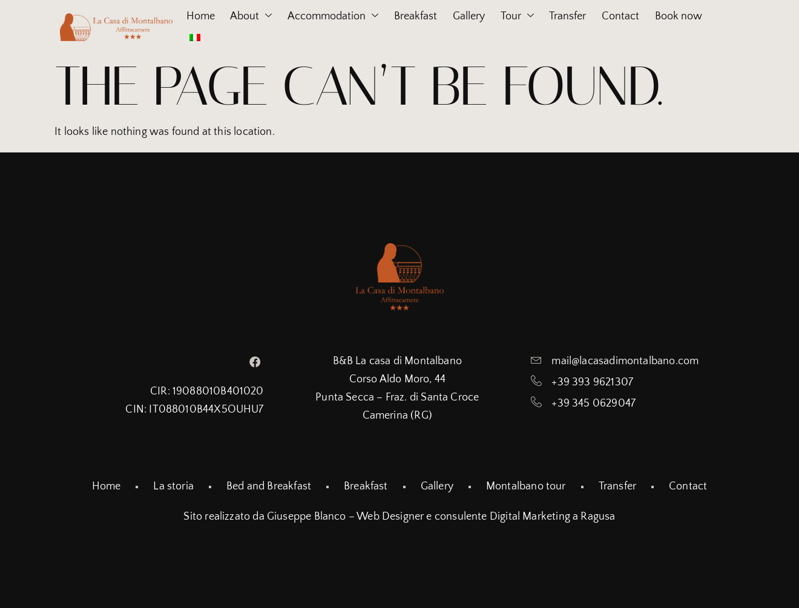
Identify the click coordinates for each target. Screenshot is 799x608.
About (249, 17)
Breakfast (424, 16)
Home (193, 16)
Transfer (593, 16)
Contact (652, 16)
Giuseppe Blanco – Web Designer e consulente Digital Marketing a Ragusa (441, 517)
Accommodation (336, 17)
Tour (537, 17)
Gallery (483, 16)
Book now (202, 37)
